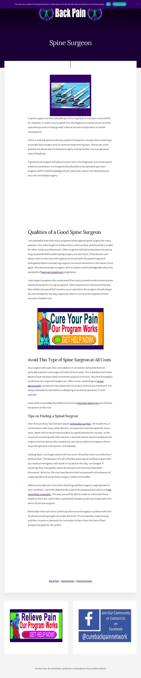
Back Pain (54, 581)
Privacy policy (119, 4)
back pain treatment (52, 272)
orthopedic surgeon (80, 423)
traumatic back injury (88, 403)
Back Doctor (67, 581)
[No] (137, 4)
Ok (108, 4)
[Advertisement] (70, 201)
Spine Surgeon (84, 581)
